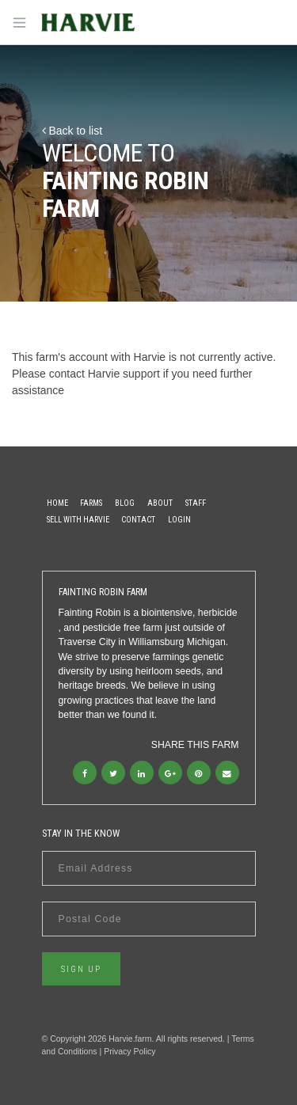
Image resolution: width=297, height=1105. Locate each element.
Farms (91, 503)
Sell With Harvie (78, 520)
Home (57, 503)
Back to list (72, 130)
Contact (138, 520)
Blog (125, 503)
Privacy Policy (129, 1051)
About (160, 503)
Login (179, 520)
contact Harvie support (104, 373)
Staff (195, 503)
